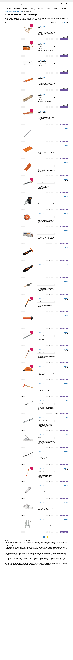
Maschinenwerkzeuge (17, 8)
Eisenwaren (48, 8)
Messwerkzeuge (24, 8)
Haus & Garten (56, 8)
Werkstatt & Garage (40, 8)
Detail (23, 124)
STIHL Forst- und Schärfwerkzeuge (42, 26)
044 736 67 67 (65, 1)
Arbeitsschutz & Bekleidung (64, 9)
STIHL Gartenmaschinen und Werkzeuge (16, 11)
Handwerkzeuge (9, 8)
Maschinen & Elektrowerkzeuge (32, 9)
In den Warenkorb (64, 39)
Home (6, 11)
